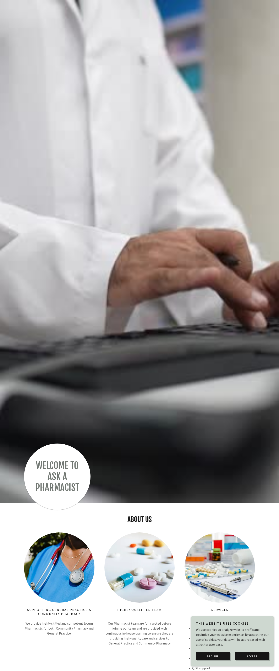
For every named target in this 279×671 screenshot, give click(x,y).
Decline (213, 656)
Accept (252, 656)
